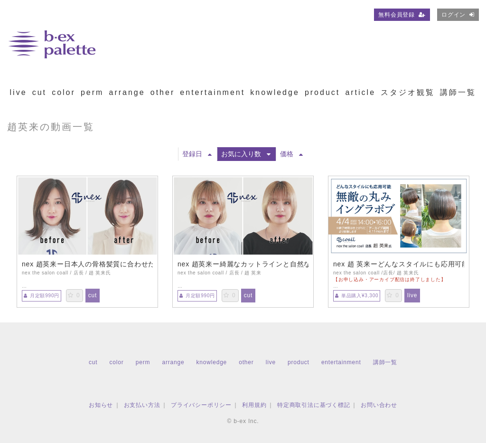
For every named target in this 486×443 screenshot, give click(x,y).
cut (39, 92)
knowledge (274, 92)
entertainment (212, 92)
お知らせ (101, 405)
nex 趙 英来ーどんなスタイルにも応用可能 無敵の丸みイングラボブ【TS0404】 (398, 264)
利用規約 (254, 405)
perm (92, 92)
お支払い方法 (142, 405)
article (360, 92)
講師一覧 (458, 92)
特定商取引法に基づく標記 (313, 405)
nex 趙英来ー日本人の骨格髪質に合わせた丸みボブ (87, 264)
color (63, 92)
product (322, 92)
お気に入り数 (246, 154)
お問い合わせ (379, 405)
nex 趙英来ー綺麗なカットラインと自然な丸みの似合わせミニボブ (243, 264)
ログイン (458, 14)
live (18, 92)
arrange (127, 92)
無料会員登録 (402, 14)
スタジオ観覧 (408, 92)
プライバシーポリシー (201, 405)
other (162, 92)
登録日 (197, 154)
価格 (291, 154)
